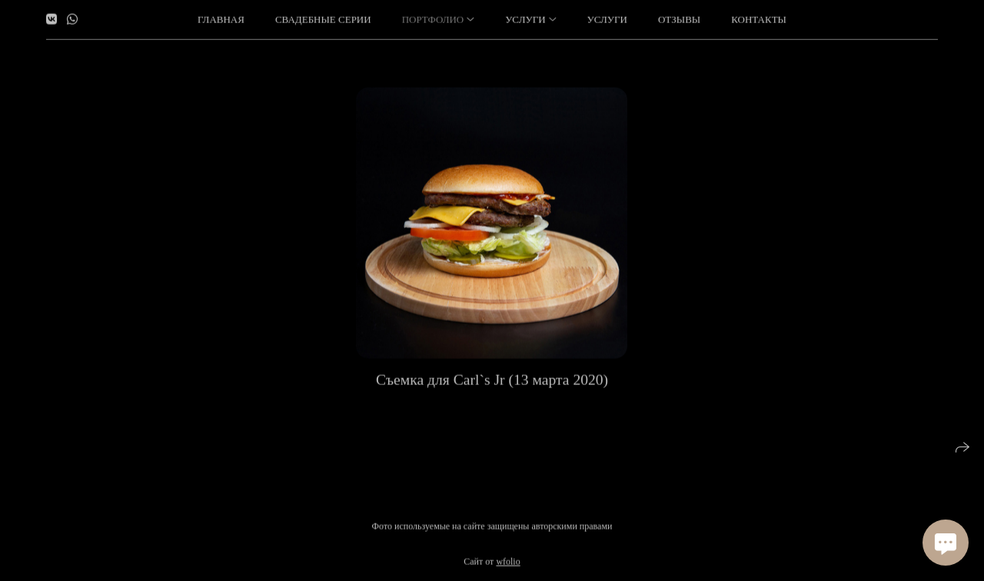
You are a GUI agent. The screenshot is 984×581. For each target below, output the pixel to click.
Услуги (607, 19)
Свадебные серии (323, 19)
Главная (221, 19)
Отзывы (679, 19)
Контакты (758, 19)
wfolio (508, 561)
